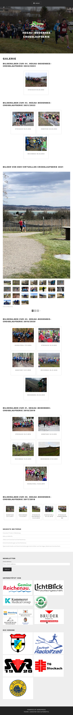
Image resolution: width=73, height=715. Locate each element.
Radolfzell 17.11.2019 (23, 345)
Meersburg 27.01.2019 (49, 459)
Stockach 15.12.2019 (49, 345)
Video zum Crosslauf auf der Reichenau (14, 539)
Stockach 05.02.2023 (36, 89)
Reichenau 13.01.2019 (23, 459)
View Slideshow (8, 306)
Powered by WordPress (36, 709)
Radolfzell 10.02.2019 (36, 484)
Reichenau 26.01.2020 (49, 370)
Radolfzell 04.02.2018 (49, 515)
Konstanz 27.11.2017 (10, 515)
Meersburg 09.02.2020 (36, 395)
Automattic (44, 712)
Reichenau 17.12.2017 (23, 515)
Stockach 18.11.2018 (23, 434)
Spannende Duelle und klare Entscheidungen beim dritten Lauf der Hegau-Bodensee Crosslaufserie (31, 546)
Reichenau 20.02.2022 (36, 154)
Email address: (7, 561)
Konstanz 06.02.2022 (49, 129)
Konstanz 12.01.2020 (23, 370)
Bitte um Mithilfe (7, 536)
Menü (38, 3)
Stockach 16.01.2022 (23, 129)
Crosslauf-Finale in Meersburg (11, 533)
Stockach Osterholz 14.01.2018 (36, 516)
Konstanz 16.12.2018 (49, 434)
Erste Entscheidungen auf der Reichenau (14, 543)
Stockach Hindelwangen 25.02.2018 (62, 516)
